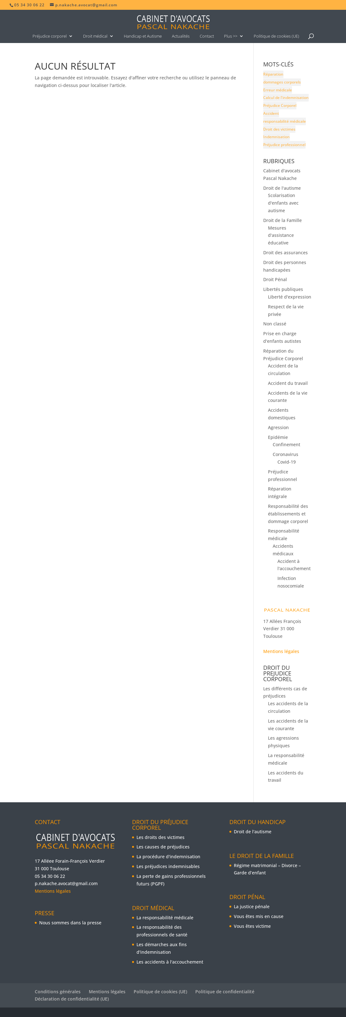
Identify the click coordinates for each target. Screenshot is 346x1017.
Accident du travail (288, 383)
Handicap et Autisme (143, 36)
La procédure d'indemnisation (168, 857)
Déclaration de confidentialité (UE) (72, 999)
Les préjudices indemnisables (168, 866)
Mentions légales (281, 651)
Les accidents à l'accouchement (170, 962)
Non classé (274, 324)
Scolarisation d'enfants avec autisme (283, 202)
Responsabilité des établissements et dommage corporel (288, 513)
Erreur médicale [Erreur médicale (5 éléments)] (277, 90)
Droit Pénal (275, 279)
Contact (207, 36)
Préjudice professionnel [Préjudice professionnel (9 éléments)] (284, 144)
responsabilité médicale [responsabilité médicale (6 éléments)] (284, 121)
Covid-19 (286, 462)
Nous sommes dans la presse (70, 923)
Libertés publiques (283, 289)
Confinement (286, 444)
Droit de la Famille (282, 220)
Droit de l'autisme (282, 188)
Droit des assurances (285, 253)
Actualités (181, 36)
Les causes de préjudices (163, 847)
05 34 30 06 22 (50, 876)
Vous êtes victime (252, 926)
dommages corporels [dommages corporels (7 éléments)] (282, 82)
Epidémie (278, 437)
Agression (278, 427)
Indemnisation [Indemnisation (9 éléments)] (276, 136)
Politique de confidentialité (224, 992)
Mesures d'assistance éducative (281, 235)
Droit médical (95, 36)
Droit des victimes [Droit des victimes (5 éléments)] (279, 129)
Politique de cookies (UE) (276, 36)
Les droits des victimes (161, 837)
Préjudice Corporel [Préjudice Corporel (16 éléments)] (279, 105)
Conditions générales (58, 992)
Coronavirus (285, 454)
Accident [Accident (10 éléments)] (271, 113)
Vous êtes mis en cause (258, 916)
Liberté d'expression (289, 297)
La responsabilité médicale (165, 918)
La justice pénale (252, 906)
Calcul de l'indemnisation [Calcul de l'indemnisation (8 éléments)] (286, 97)
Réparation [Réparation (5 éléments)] (273, 74)
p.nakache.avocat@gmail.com (66, 883)
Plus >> (230, 36)
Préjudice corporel (50, 36)
